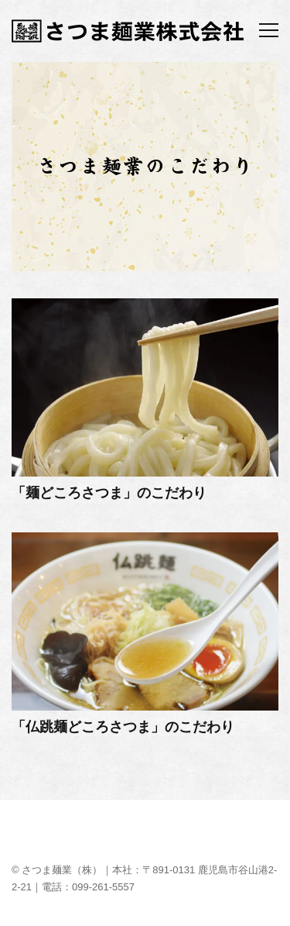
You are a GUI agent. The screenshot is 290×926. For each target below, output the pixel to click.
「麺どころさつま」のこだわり (109, 493)
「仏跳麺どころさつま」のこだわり (123, 727)
